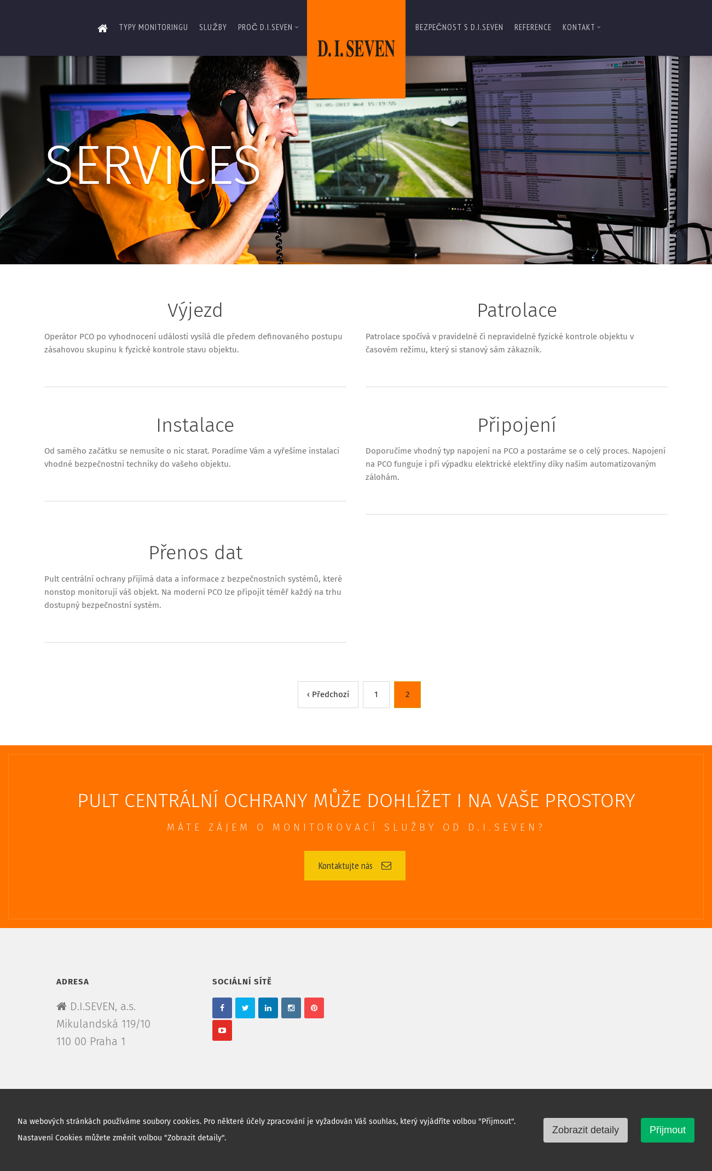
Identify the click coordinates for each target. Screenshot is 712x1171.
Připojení (517, 425)
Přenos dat (195, 553)
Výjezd (195, 310)
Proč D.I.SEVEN (268, 27)
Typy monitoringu (153, 27)
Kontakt (582, 27)
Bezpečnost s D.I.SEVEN (459, 27)
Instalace (195, 425)
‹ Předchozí (328, 694)
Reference (533, 27)
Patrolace (517, 310)
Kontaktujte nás (355, 865)
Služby (213, 27)
